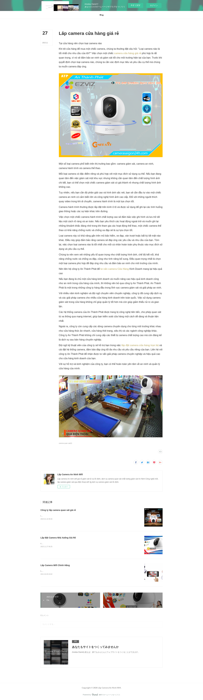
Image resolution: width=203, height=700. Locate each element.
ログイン (154, 5)
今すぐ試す (136, 5)
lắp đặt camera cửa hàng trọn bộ (140, 345)
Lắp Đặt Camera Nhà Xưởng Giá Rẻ (58, 537)
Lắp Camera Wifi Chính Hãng (55, 565)
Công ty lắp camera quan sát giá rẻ (58, 510)
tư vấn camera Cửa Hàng (114, 269)
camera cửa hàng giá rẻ (127, 53)
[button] (101, 15)
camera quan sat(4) (65, 443)
